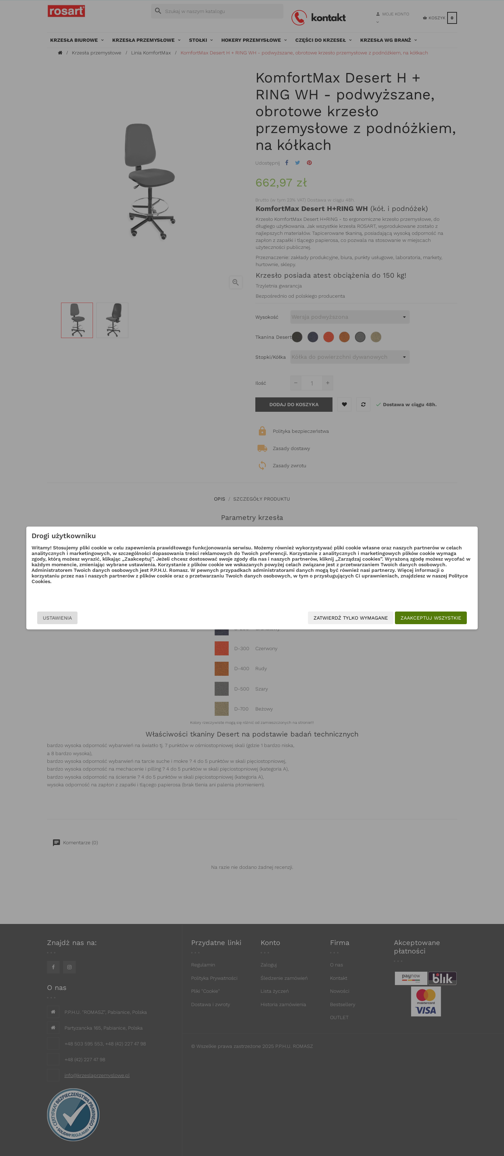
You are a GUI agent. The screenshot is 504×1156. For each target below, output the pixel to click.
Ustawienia (112, 618)
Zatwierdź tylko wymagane (296, 618)
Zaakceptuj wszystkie (376, 618)
